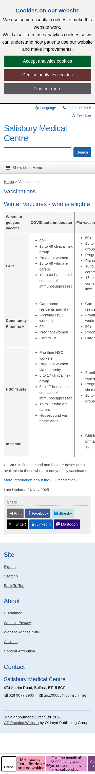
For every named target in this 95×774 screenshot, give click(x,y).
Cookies (10, 642)
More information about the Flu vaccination (39, 480)
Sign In (10, 566)
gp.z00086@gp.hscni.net (62, 695)
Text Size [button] (81, 115)
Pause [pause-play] (9, 767)
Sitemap (11, 576)
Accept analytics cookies (47, 61)
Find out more (48, 88)
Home (9, 181)
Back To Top (14, 585)
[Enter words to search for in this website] (37, 152)
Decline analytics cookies (47, 74)
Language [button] (45, 108)
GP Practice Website (21, 722)
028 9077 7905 (76, 108)
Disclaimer (13, 613)
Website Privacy (17, 622)
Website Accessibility (21, 632)
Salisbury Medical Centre (35, 133)
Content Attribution (19, 651)
